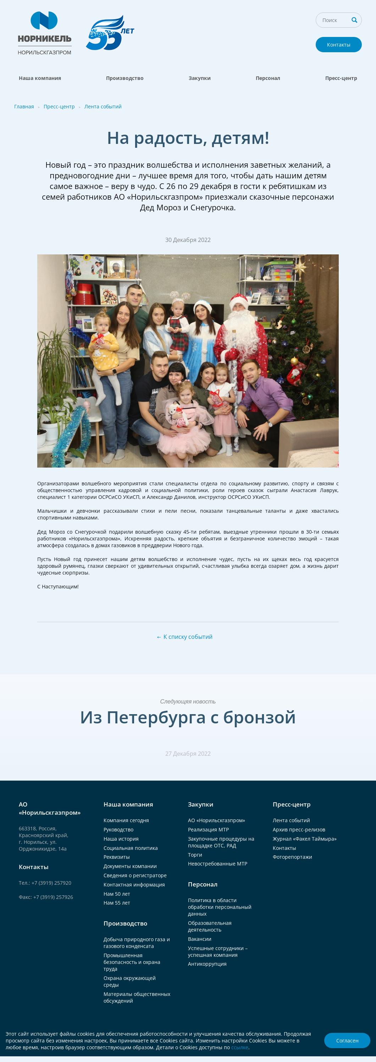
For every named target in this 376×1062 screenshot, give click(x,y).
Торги (195, 854)
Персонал (268, 78)
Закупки (200, 78)
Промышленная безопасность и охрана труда (132, 962)
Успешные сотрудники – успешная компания (218, 951)
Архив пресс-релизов (299, 829)
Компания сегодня (126, 820)
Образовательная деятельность (210, 926)
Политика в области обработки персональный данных (219, 907)
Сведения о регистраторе (135, 875)
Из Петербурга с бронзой (188, 716)
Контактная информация (134, 884)
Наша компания (40, 78)
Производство (125, 78)
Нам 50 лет (117, 893)
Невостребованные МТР (217, 863)
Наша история (121, 838)
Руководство (118, 829)
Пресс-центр (341, 78)
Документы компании (130, 866)
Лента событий (103, 106)
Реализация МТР (208, 829)
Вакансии (199, 939)
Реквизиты (117, 856)
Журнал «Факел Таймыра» (305, 838)
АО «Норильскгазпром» (216, 820)
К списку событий (188, 637)
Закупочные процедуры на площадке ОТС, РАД (221, 842)
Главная (24, 106)
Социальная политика (131, 848)
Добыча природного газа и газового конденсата (137, 942)
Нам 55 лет (117, 902)
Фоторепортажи (292, 856)
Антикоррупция (207, 963)
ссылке (239, 1047)
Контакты (338, 44)
